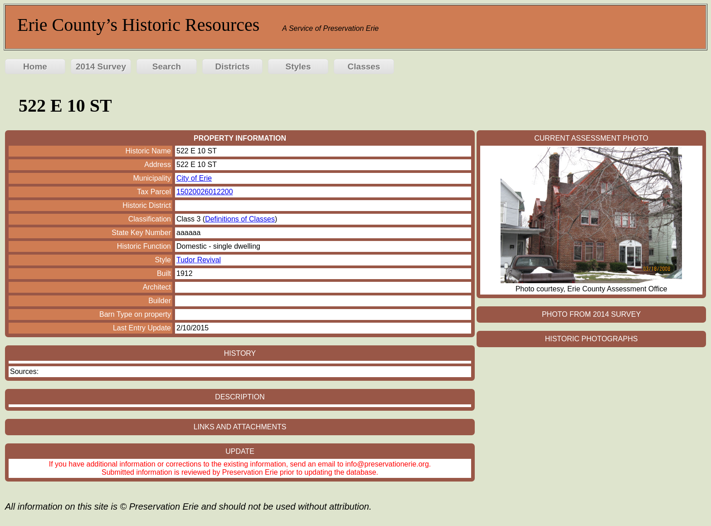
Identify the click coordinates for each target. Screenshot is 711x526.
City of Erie (194, 178)
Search (166, 66)
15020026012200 (204, 192)
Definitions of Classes (240, 219)
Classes (364, 66)
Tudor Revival (198, 260)
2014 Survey (101, 66)
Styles (298, 66)
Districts (232, 66)
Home (35, 66)
